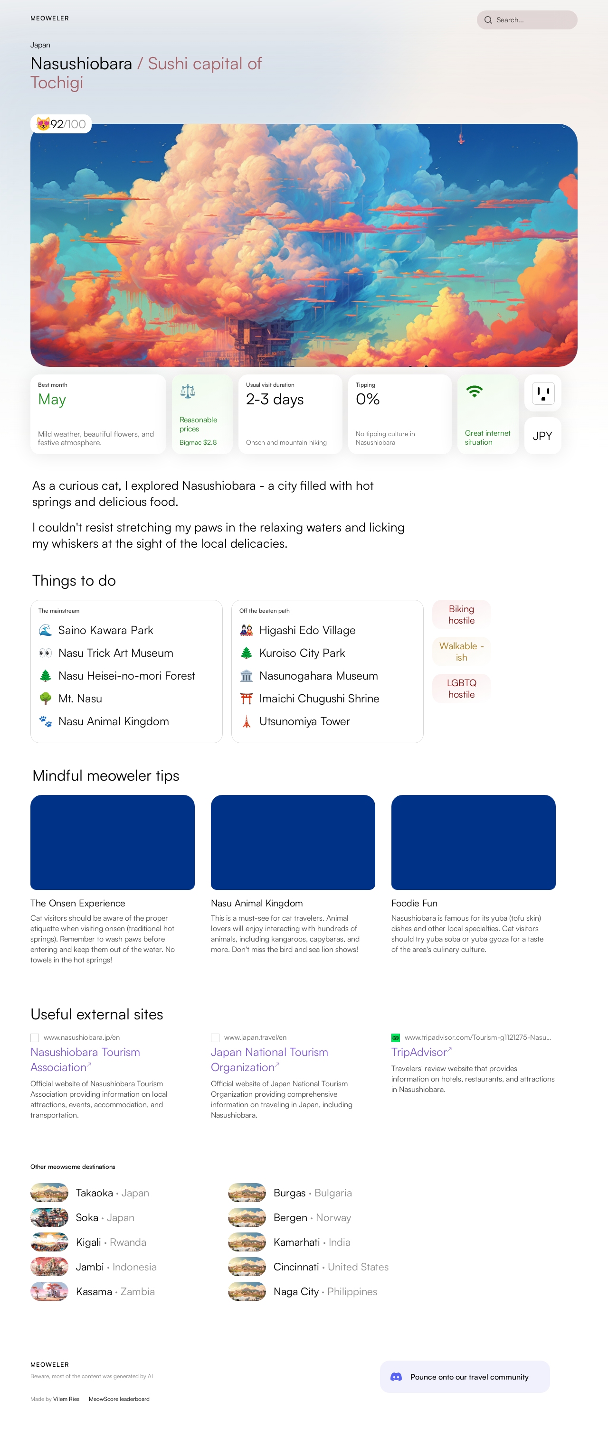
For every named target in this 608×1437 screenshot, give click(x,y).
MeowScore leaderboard (119, 1398)
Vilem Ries (66, 1398)
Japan (40, 44)
